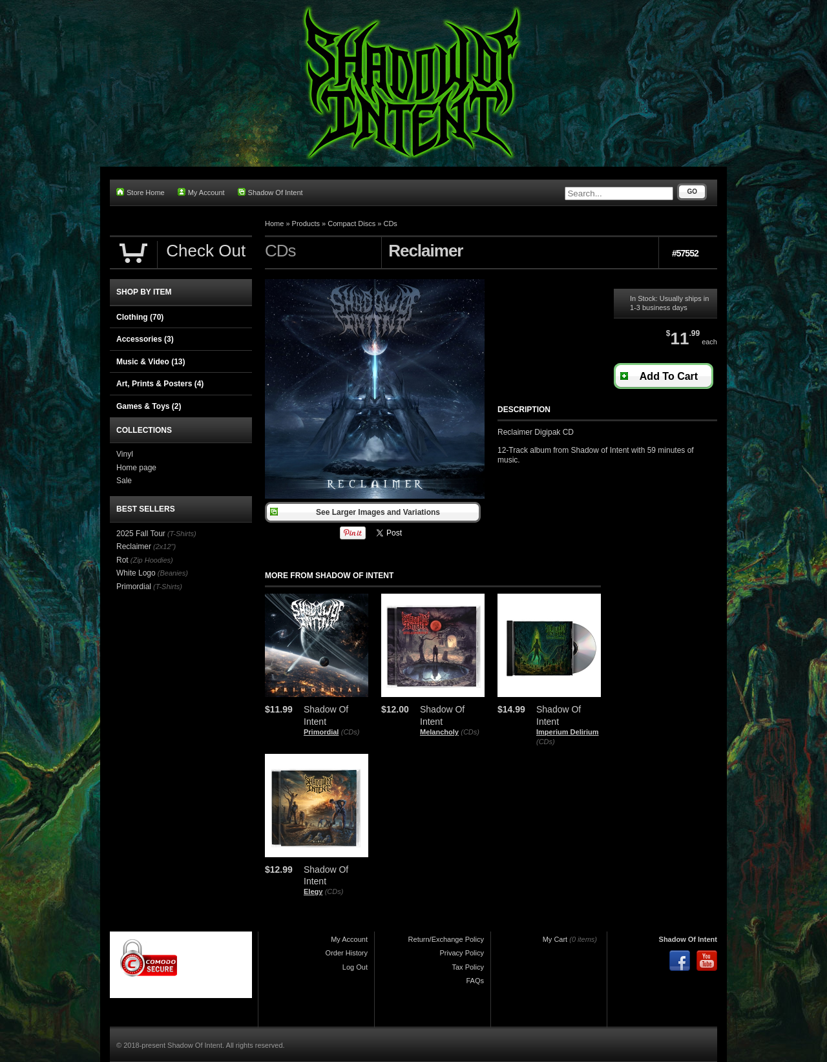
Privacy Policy (462, 953)
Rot (122, 560)
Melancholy (439, 732)
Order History (347, 953)
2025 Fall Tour (140, 533)
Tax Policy (468, 967)
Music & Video (150, 361)
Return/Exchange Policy (446, 939)
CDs (390, 223)
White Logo (136, 573)
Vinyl (124, 454)
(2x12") (164, 546)
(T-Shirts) (181, 533)
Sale (124, 480)
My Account (201, 192)
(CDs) (350, 732)
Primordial (321, 732)
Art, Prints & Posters (160, 383)
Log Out (355, 967)
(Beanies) (173, 573)
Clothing (139, 317)
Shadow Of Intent (270, 192)
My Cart (555, 939)
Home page (136, 467)
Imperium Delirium (567, 732)
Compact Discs (351, 223)
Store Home (140, 192)
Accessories (145, 339)
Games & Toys (148, 406)
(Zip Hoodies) (152, 560)
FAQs (475, 980)
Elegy (313, 891)
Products (306, 223)
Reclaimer (133, 546)
